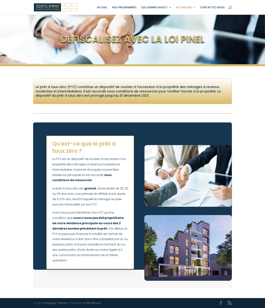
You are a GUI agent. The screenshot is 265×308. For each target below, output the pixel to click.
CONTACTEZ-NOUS (212, 7)
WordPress (93, 303)
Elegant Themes (57, 303)
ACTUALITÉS (184, 7)
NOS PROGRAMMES (124, 7)
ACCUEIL (102, 7)
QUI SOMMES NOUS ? (154, 7)
